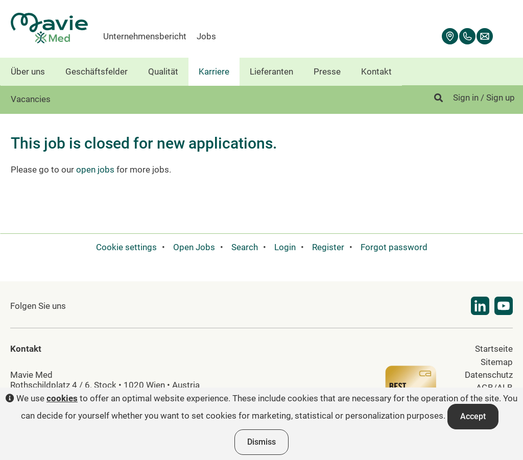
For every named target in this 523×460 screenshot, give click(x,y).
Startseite (494, 349)
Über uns (28, 71)
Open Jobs (194, 247)
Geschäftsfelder (96, 71)
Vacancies (31, 99)
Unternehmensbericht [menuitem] (144, 36)
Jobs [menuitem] (206, 36)
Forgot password (394, 247)
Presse (327, 71)
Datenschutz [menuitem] (489, 375)
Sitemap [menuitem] (497, 362)
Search (244, 247)
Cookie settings (126, 247)
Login (285, 247)
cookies (62, 398)
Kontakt (376, 71)
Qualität (163, 71)
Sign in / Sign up (484, 97)
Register (328, 247)
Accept (473, 416)
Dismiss (261, 442)
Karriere (214, 71)
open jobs (95, 169)
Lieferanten (271, 71)
